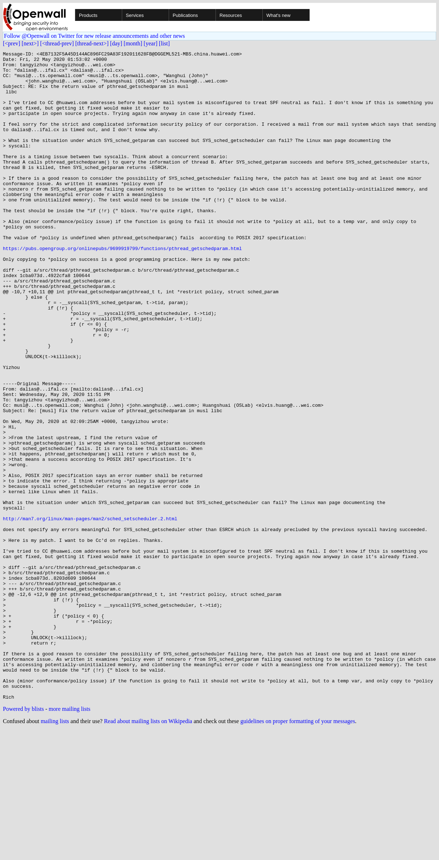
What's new (278, 15)
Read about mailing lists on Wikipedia (148, 851)
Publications (185, 15)
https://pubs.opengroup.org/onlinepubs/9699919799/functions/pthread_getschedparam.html (122, 288)
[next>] (30, 43)
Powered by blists (23, 839)
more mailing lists (69, 839)
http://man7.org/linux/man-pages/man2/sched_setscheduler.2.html (90, 612)
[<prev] (11, 43)
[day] (116, 43)
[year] (151, 43)
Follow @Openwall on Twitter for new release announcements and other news (94, 36)
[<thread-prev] (57, 43)
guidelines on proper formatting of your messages (297, 851)
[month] (133, 43)
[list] (164, 43)
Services (135, 15)
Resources (231, 15)
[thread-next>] (92, 43)
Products (88, 15)
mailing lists (55, 851)
